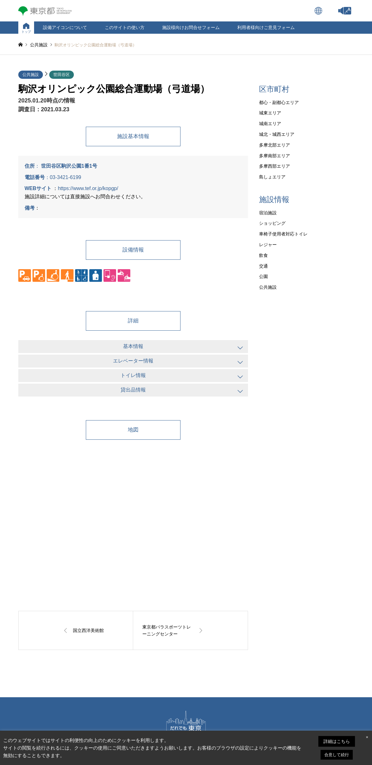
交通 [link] (263, 266)
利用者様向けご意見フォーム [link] (266, 27)
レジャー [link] (268, 244)
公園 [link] (263, 276)
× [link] (367, 737)
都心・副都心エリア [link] (279, 102)
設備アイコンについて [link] (65, 27)
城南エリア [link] (270, 123)
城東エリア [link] (270, 112)
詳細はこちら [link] (336, 741)
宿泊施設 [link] (268, 212)
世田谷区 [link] (61, 74)
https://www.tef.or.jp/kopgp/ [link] (88, 188)
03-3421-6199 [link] (65, 177)
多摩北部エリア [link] (274, 145)
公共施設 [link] (30, 74)
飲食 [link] (263, 255)
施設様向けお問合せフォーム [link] (191, 27)
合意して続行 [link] (336, 754)
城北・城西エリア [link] (276, 134)
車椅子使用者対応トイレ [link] (283, 233)
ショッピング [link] (272, 223)
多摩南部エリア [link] (274, 155)
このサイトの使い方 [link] (125, 27)
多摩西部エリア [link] (274, 166)
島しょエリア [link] (272, 176)
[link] (347, 11)
